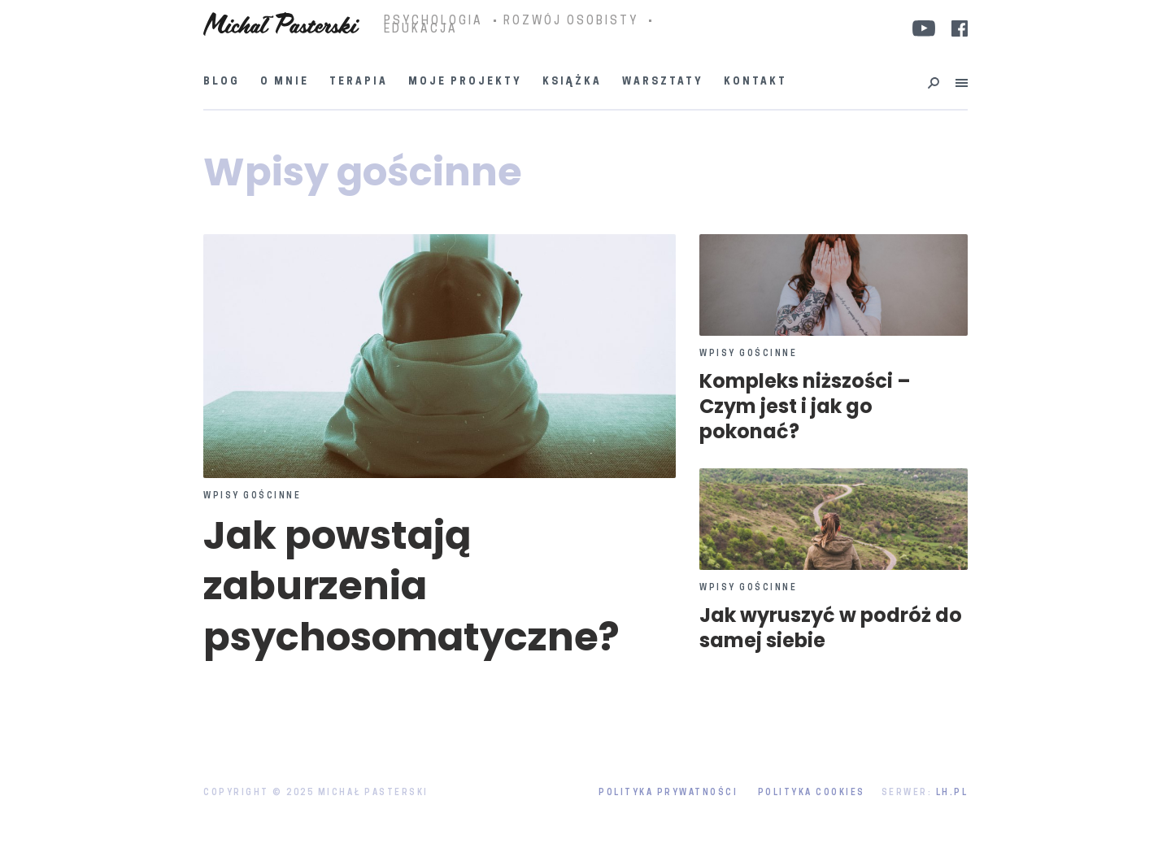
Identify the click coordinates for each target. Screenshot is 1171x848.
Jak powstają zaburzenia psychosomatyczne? (411, 587)
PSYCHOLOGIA (433, 22)
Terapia (358, 82)
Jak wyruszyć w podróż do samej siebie (830, 627)
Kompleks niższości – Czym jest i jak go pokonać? (805, 406)
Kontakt (755, 82)
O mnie (284, 82)
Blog (221, 82)
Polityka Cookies (811, 793)
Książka (572, 82)
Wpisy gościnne (252, 497)
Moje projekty (465, 82)
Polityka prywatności (668, 793)
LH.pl (952, 793)
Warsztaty (662, 82)
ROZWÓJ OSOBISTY (570, 22)
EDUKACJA (421, 30)
